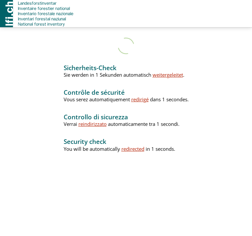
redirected (132, 149)
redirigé (140, 99)
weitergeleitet (168, 74)
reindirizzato (92, 124)
